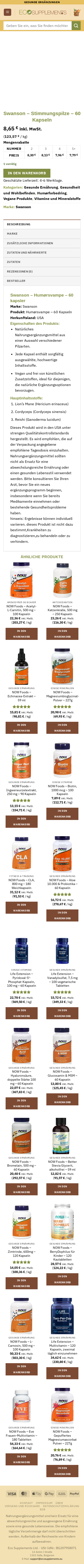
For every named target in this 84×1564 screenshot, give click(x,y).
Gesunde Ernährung (41, 187)
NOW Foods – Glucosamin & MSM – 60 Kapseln (62, 1075)
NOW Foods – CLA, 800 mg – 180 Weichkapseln (22, 884)
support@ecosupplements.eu (46, 1558)
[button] (7, 12)
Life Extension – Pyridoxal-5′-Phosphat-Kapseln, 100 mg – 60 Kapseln (21, 980)
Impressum (44, 1503)
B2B (42, 1509)
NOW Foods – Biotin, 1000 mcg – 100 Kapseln (62, 790)
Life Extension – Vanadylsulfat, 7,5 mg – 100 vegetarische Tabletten (62, 980)
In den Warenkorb (27, 173)
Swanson (23, 207)
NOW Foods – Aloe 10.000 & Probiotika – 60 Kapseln (62, 884)
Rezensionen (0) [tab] (19, 271)
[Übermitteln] (76, 25)
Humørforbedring (52, 193)
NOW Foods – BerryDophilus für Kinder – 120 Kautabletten (62, 1253)
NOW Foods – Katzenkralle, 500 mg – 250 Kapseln (62, 610)
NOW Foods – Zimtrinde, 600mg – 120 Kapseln (21, 1251)
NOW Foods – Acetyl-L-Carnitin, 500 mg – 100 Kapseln (21, 610)
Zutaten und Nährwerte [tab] (27, 252)
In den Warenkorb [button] (21, 633)
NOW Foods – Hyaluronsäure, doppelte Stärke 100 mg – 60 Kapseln (21, 1077)
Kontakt (26, 1503)
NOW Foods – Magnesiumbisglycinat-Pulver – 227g (62, 696)
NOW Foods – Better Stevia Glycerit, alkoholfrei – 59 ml (62, 1165)
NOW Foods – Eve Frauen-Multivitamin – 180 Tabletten (21, 1435)
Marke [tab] (12, 234)
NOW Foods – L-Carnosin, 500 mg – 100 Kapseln (21, 1345)
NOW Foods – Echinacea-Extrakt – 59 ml (22, 696)
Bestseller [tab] (16, 281)
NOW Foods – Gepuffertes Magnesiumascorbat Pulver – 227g (62, 1437)
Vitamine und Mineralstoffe (57, 198)
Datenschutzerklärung (61, 1506)
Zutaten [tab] (13, 262)
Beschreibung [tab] (18, 224)
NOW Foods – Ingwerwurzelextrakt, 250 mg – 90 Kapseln (21, 790)
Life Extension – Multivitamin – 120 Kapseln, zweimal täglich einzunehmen (62, 1347)
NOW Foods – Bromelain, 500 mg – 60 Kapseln (21, 1165)
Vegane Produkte (17, 198)
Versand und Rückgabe (22, 1506)
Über (59, 1503)
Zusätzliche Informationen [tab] (30, 243)
